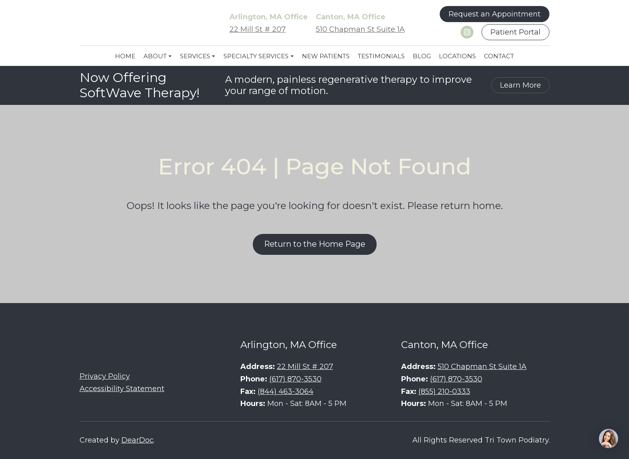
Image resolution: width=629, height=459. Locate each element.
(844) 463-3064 (285, 391)
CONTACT (499, 56)
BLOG (422, 56)
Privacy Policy (105, 376)
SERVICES (195, 56)
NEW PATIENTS (326, 56)
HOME (125, 56)
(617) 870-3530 (295, 379)
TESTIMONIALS (381, 56)
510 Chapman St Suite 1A (360, 29)
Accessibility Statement (122, 388)
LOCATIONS (457, 56)
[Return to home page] (140, 23)
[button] (494, 14)
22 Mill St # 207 (257, 29)
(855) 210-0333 (444, 391)
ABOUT (155, 56)
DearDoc (137, 440)
